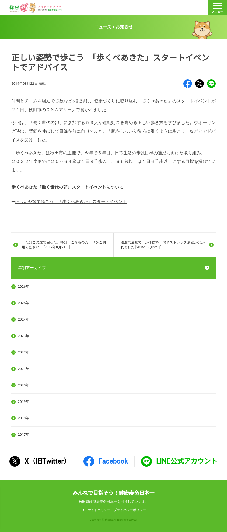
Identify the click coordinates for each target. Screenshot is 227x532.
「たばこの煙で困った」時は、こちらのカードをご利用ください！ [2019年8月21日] (64, 244)
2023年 (23, 336)
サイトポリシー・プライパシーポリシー (117, 510)
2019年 (23, 402)
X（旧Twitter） (199, 83)
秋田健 (36, 8)
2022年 (23, 352)
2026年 (23, 286)
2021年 (23, 369)
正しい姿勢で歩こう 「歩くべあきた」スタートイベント (71, 201)
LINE (211, 83)
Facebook (187, 83)
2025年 (23, 303)
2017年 (23, 435)
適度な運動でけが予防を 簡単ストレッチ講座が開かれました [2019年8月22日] (163, 244)
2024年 (23, 319)
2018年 (23, 418)
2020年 (23, 385)
